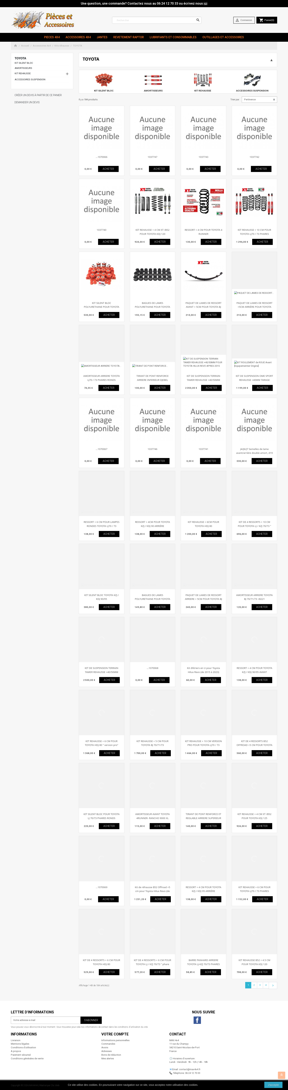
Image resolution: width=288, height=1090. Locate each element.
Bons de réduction (111, 1054)
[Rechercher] (156, 20)
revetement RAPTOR (128, 37)
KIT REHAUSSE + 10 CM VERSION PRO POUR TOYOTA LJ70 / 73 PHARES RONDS (203, 745)
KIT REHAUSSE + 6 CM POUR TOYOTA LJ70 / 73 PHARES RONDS (254, 891)
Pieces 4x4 (52, 37)
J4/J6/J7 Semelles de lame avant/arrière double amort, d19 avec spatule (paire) (254, 453)
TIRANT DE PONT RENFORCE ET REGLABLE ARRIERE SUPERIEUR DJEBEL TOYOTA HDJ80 (203, 818)
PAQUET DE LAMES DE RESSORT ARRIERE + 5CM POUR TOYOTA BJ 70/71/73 (203, 599)
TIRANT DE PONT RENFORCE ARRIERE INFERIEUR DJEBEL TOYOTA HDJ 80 (152, 379)
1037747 (152, 157)
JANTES (102, 37)
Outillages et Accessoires (223, 37)
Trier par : (235, 99)
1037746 (152, 449)
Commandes (108, 1043)
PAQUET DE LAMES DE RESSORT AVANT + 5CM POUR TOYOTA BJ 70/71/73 (203, 307)
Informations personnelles (115, 1040)
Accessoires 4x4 (78, 37)
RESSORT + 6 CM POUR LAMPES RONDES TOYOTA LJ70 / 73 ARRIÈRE (101, 525)
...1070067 (101, 449)
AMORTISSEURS (23, 68)
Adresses (106, 1051)
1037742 (254, 157)
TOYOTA (20, 58)
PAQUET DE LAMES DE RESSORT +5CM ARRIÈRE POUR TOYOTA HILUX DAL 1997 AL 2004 (254, 307)
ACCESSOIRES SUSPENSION (30, 79)
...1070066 (101, 157)
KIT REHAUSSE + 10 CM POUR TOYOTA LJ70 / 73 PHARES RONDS (254, 233)
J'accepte (273, 1084)
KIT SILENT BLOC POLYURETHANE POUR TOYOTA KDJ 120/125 (101, 307)
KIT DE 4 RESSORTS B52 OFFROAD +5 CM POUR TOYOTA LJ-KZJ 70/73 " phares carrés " (254, 745)
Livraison (15, 1040)
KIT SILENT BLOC (24, 63)
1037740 (101, 229)
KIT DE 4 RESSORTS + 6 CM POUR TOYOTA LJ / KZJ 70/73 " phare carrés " (152, 964)
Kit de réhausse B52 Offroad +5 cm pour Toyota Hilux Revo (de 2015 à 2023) (152, 891)
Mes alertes (107, 1058)
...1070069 (101, 887)
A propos (16, 1051)
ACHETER (108, 168)
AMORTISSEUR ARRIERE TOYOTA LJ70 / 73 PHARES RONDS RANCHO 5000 (101, 379)
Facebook (197, 1020)
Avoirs (104, 1047)
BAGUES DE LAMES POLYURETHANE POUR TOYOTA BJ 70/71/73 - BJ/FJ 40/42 (152, 307)
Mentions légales (20, 1043)
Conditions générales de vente (27, 1058)
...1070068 (152, 668)
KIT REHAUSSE (23, 73)
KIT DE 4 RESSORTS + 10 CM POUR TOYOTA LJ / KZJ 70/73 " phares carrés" (254, 525)
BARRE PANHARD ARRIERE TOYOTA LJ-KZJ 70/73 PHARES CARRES (203, 964)
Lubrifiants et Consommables (173, 37)
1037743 (203, 157)
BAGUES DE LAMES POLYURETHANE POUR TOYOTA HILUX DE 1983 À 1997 (152, 599)
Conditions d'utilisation (23, 1047)
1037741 (203, 449)
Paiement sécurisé (21, 1054)
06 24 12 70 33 (192, 1073)
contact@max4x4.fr (189, 1069)
